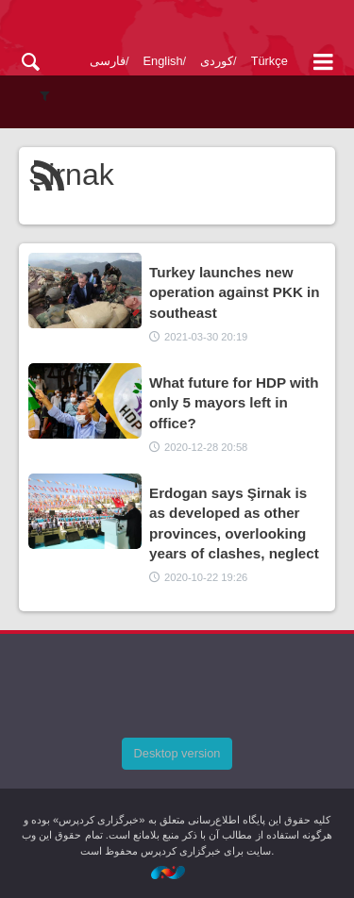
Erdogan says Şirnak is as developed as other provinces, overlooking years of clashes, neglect (234, 523)
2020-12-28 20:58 (205, 447)
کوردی (216, 61)
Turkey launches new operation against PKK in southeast (234, 292)
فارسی (108, 61)
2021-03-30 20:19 (205, 336)
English (163, 61)
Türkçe (269, 61)
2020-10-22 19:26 (205, 577)
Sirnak (71, 174)
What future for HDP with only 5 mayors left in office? (233, 402)
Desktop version (177, 753)
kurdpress (177, 26)
